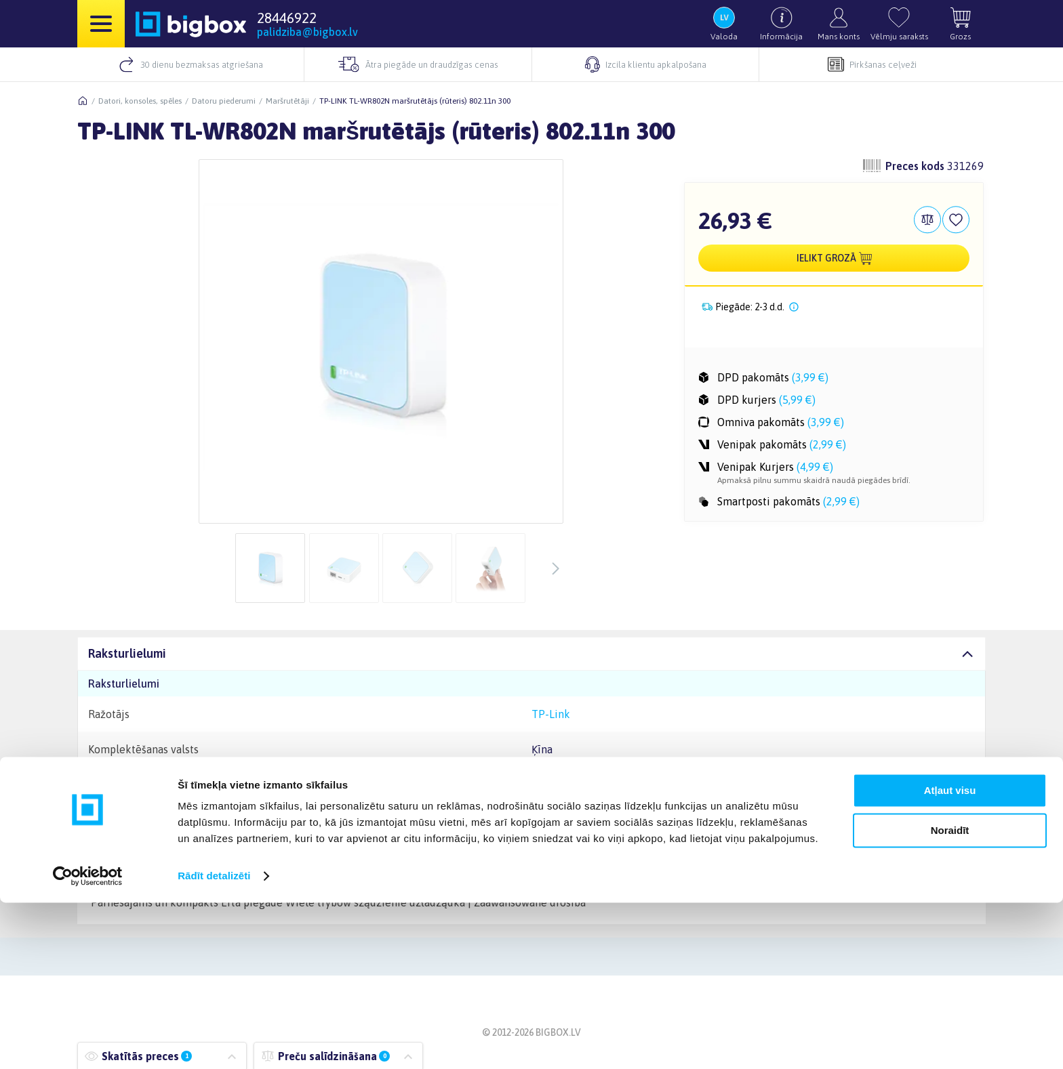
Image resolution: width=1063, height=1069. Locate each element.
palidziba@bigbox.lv (307, 32)
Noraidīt (950, 996)
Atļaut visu (950, 957)
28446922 (287, 17)
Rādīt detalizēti (214, 1042)
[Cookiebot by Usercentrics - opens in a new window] (87, 1042)
